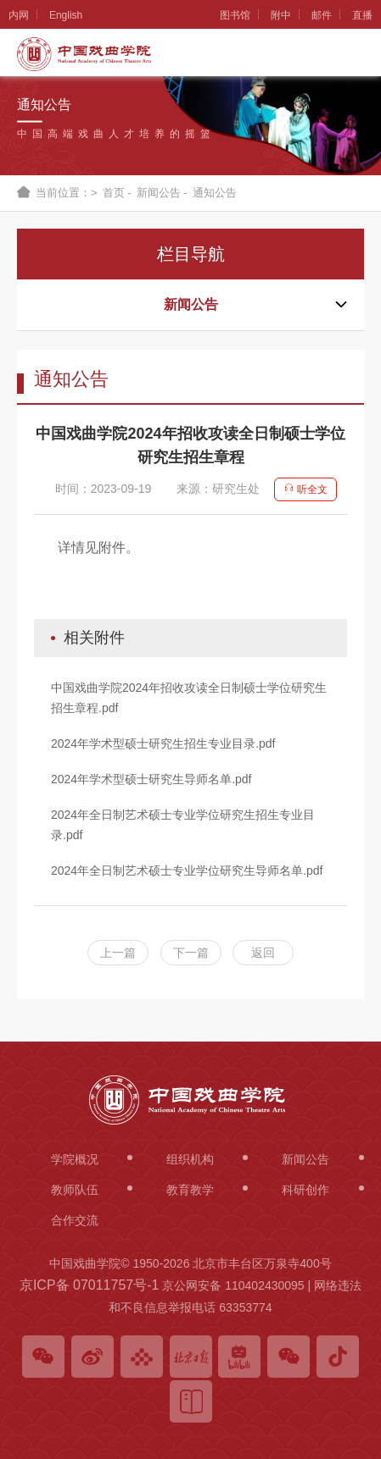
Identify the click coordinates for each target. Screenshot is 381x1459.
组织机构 (190, 1159)
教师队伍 (74, 1189)
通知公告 (215, 192)
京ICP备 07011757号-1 (90, 1285)
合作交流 (74, 1220)
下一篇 (191, 952)
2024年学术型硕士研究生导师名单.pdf (151, 779)
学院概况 (74, 1159)
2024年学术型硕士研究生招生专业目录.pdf (163, 743)
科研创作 (305, 1189)
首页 (114, 192)
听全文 (305, 489)
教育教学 (190, 1189)
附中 (281, 15)
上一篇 (118, 952)
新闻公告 (159, 192)
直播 (362, 15)
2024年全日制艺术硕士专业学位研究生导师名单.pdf (187, 870)
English (65, 15)
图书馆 (235, 15)
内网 (18, 15)
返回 (263, 952)
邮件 (321, 15)
